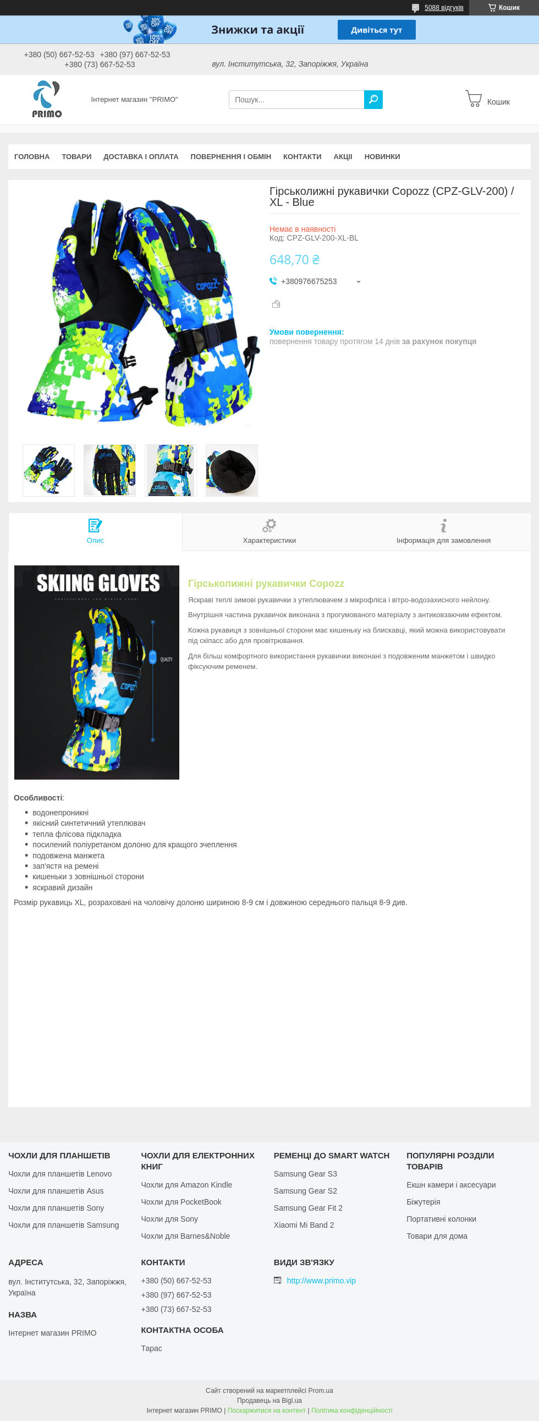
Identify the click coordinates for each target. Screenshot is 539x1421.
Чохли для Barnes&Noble (185, 1236)
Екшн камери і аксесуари (451, 1184)
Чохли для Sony (169, 1219)
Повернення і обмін (231, 157)
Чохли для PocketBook (181, 1201)
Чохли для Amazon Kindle (186, 1184)
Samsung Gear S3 (305, 1173)
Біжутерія (423, 1201)
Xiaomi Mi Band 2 (304, 1225)
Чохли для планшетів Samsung (63, 1225)
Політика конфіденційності (352, 1410)
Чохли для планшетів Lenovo (60, 1173)
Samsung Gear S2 (305, 1190)
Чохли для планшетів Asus (55, 1190)
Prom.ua (321, 1391)
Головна (32, 157)
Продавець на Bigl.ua (269, 1400)
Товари (76, 157)
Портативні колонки (441, 1219)
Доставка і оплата (140, 157)
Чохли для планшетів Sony (56, 1208)
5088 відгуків (444, 8)
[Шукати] (373, 99)
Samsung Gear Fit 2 (308, 1208)
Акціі (343, 157)
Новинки (382, 157)
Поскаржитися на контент (267, 1410)
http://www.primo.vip (321, 1280)
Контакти (302, 157)
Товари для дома (437, 1236)
